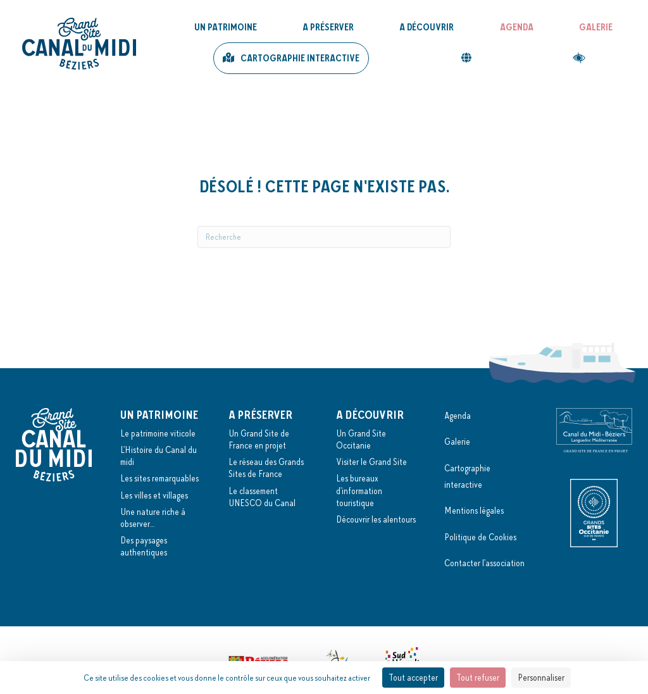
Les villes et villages (154, 495)
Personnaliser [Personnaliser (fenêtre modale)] (541, 677)
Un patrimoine (225, 27)
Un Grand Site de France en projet (258, 439)
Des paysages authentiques (143, 546)
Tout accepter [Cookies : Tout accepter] (413, 677)
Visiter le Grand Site (371, 461)
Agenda (516, 27)
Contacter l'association (484, 563)
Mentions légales (474, 510)
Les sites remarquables (159, 478)
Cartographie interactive (299, 58)
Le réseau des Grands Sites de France (266, 467)
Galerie (596, 27)
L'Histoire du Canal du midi (158, 455)
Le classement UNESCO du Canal (262, 497)
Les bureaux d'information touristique (359, 490)
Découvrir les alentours (376, 519)
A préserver (328, 27)
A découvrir (426, 27)
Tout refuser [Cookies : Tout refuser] (477, 677)
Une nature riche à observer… (152, 517)
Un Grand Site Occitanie (361, 439)
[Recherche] (324, 237)
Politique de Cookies (480, 537)
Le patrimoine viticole (158, 433)
